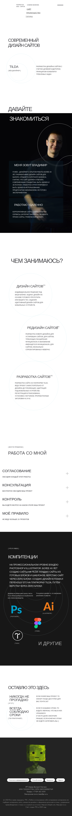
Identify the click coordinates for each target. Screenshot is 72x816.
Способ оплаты (37, 780)
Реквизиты (50, 780)
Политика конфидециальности (18, 780)
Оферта (60, 780)
